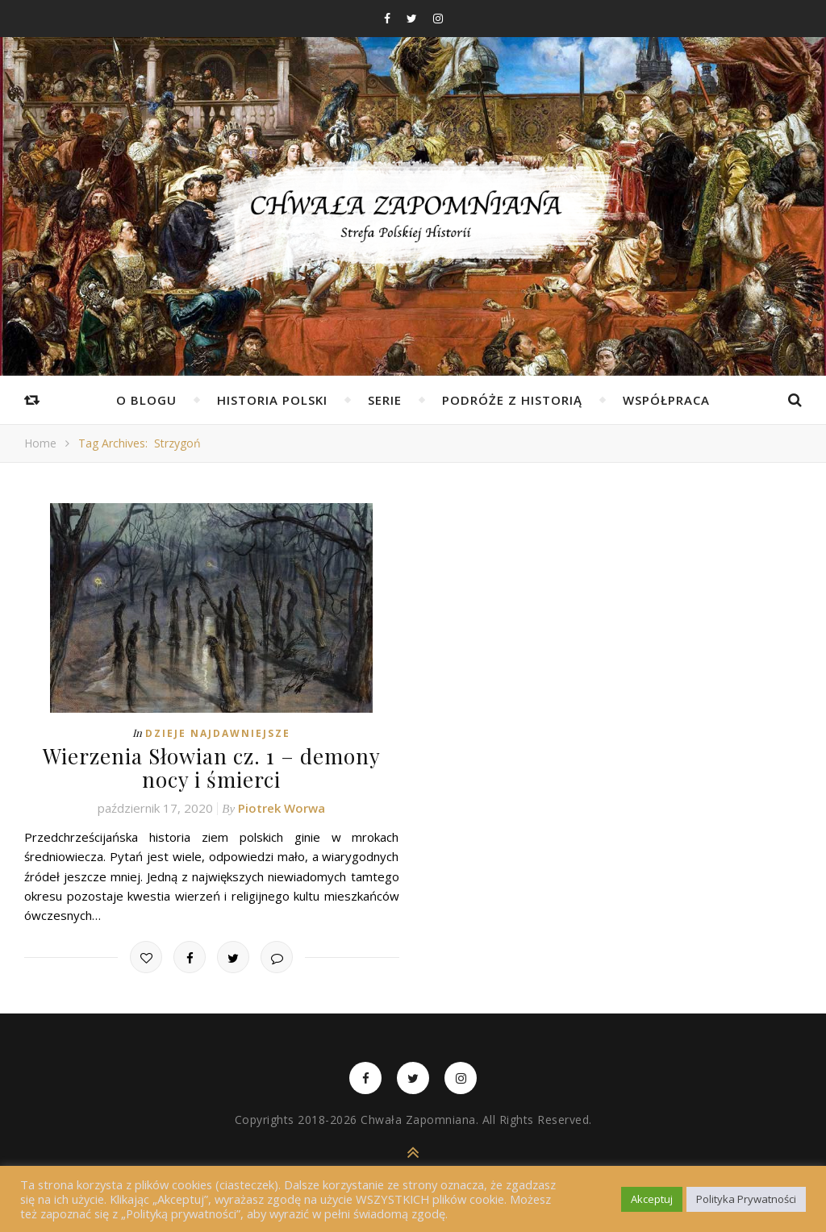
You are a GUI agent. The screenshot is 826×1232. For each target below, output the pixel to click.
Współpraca (666, 400)
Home (40, 443)
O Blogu (146, 400)
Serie (385, 400)
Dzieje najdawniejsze (217, 733)
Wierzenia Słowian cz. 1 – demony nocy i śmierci (212, 767)
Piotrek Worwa (281, 808)
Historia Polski (272, 400)
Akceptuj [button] (652, 1199)
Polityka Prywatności (746, 1199)
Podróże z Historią (512, 400)
